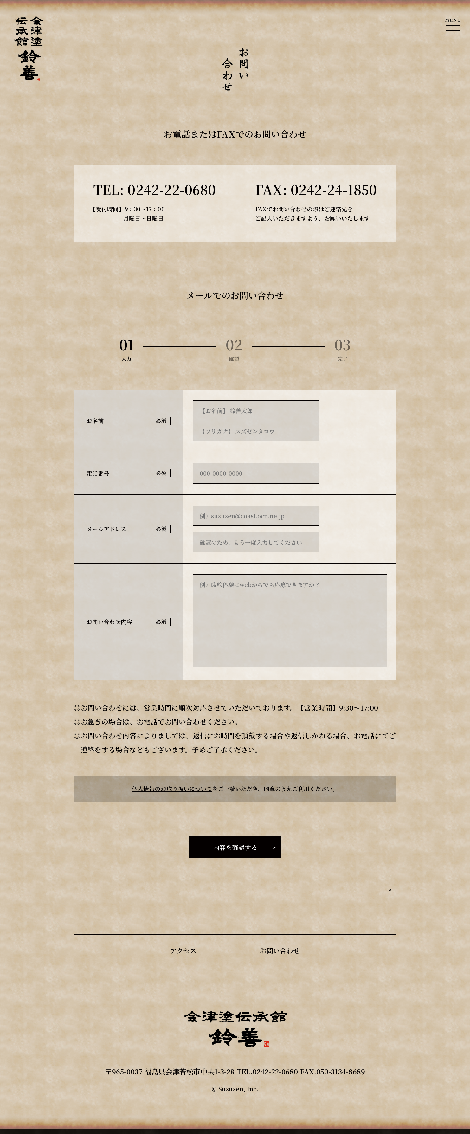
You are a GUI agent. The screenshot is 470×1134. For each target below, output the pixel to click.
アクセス (182, 950)
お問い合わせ (281, 950)
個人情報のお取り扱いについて (172, 788)
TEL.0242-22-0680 (267, 1071)
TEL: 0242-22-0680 (154, 189)
